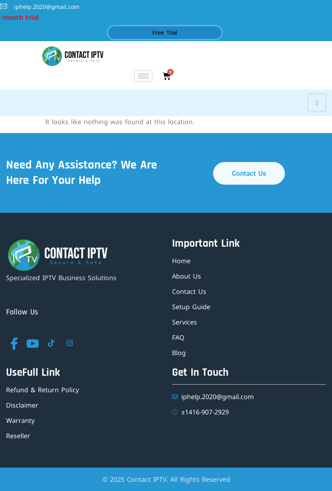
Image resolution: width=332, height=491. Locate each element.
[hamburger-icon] (143, 76)
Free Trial (164, 32)
